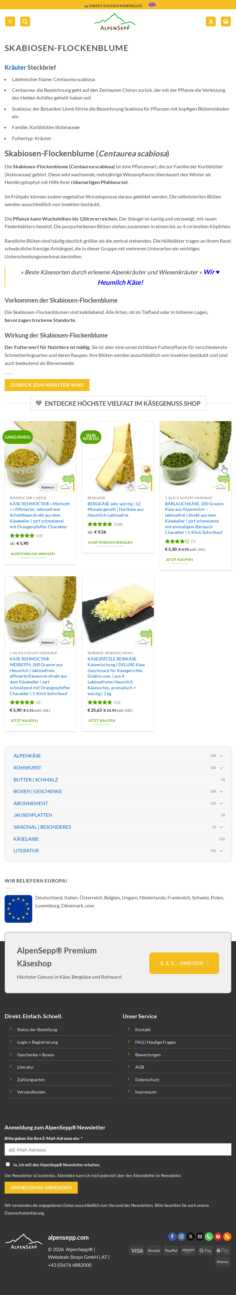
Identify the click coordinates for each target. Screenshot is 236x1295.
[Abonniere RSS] (227, 1236)
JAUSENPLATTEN (33, 815)
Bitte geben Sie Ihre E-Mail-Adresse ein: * (44, 1138)
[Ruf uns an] (209, 1236)
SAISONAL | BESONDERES (42, 827)
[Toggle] (221, 755)
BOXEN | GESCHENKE (38, 791)
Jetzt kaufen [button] (179, 559)
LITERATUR (26, 850)
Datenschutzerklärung (24, 1213)
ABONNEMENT (31, 803)
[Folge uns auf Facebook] (172, 1236)
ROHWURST (27, 767)
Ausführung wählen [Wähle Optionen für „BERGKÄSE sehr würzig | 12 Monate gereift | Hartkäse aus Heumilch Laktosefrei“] (110, 542)
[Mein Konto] (211, 22)
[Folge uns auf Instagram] (181, 1236)
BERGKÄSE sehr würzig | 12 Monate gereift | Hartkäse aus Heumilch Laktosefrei (116, 509)
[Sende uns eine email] (200, 1236)
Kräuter (15, 67)
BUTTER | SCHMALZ (36, 779)
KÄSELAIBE (26, 839)
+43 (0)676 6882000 (70, 1265)
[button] (10, 22)
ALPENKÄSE (27, 755)
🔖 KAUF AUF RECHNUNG (106, 4)
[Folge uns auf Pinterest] (218, 1236)
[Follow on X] (191, 1236)
